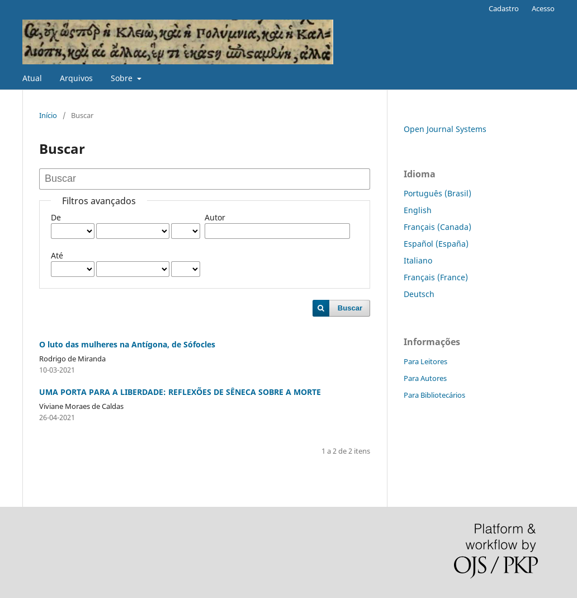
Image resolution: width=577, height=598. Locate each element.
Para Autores (425, 378)
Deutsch (419, 294)
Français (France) (436, 277)
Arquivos (76, 78)
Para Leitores (425, 361)
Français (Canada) (437, 227)
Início (48, 115)
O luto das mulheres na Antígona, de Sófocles (127, 344)
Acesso (543, 8)
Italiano (418, 260)
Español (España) (436, 243)
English (418, 210)
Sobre (123, 78)
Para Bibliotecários (434, 395)
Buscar (350, 308)
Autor (215, 217)
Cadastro (504, 8)
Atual (32, 78)
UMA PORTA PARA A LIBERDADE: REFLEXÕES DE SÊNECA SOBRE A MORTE (180, 392)
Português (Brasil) (437, 193)
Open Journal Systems (445, 129)
